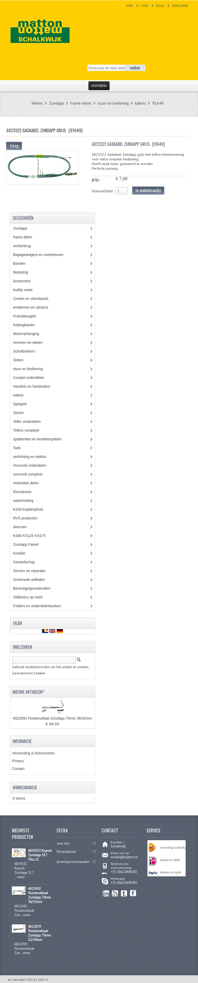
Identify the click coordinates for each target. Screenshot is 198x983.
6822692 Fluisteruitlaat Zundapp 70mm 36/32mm (52, 718)
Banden (23, 263)
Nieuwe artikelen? (28, 692)
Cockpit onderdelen (32, 378)
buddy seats (27, 290)
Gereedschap (26, 562)
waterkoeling (27, 500)
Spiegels (24, 404)
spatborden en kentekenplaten (41, 439)
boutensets (25, 281)
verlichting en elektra (34, 457)
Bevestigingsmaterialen (36, 588)
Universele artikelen (33, 580)
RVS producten (30, 518)
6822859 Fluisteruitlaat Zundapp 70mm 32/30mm (39, 933)
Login (144, 5)
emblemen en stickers (34, 307)
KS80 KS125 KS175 (34, 536)
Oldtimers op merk (31, 597)
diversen (22, 527)
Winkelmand (180, 5)
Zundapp (56, 103)
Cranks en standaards (34, 299)
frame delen (80, 103)
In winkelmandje (148, 190)
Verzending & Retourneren (33, 753)
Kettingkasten (28, 325)
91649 (158, 103)
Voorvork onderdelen (33, 465)
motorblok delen (30, 483)
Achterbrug (25, 246)
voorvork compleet (31, 474)
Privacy (18, 761)
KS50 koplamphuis (32, 509)
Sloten (22, 360)
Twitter (124, 893)
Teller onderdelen (30, 421)
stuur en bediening (113, 103)
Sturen (22, 413)
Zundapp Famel (29, 544)
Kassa (160, 5)
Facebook (133, 893)
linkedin (106, 893)
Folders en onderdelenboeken (41, 606)
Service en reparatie (33, 571)
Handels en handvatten (36, 386)
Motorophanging (30, 334)
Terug (14, 146)
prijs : (96, 179)
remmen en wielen (32, 342)
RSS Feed (115, 893)
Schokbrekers (28, 351)
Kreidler (24, 553)
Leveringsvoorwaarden (73, 862)
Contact (18, 769)
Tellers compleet (30, 430)
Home (129, 5)
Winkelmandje (25, 787)
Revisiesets (26, 492)
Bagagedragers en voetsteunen (42, 255)
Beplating (24, 272)
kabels (140, 103)
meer (21, 877)
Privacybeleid (66, 851)
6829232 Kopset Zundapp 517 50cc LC (40, 855)
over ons (63, 843)
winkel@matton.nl (124, 857)
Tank (20, 448)
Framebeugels (27, 316)
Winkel (37, 103)
